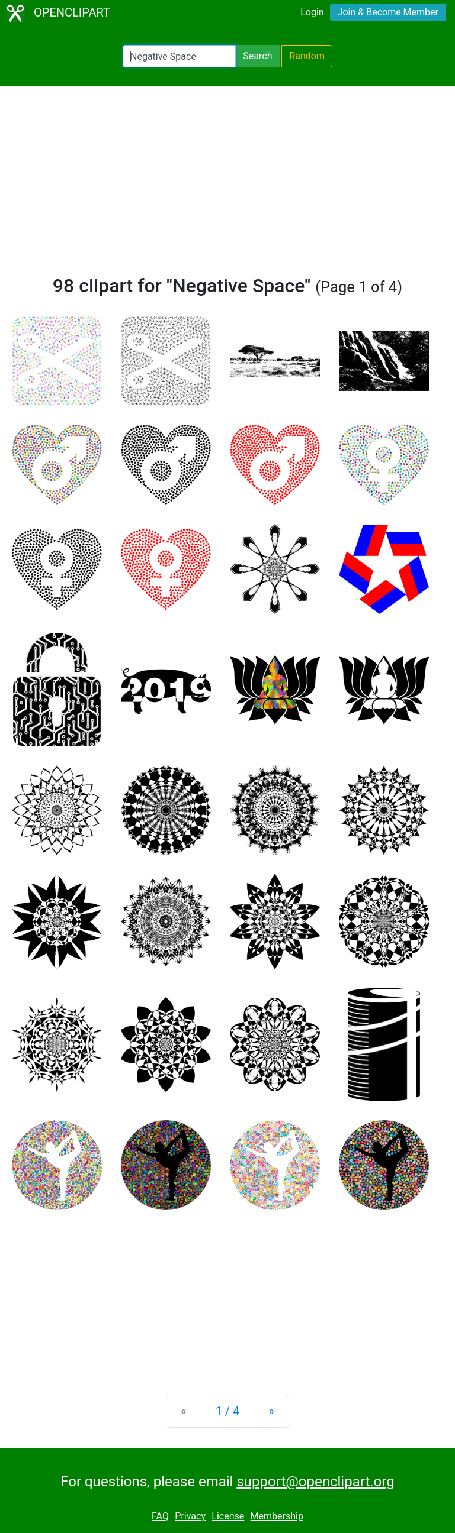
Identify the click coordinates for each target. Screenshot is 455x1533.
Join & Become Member (388, 12)
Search (257, 56)
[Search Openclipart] (179, 56)
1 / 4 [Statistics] (228, 1411)
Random (307, 56)
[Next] (271, 1411)
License (228, 1516)
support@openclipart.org (315, 1481)
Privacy (190, 1516)
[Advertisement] (227, 186)
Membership (277, 1516)
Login (311, 12)
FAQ (160, 1516)
